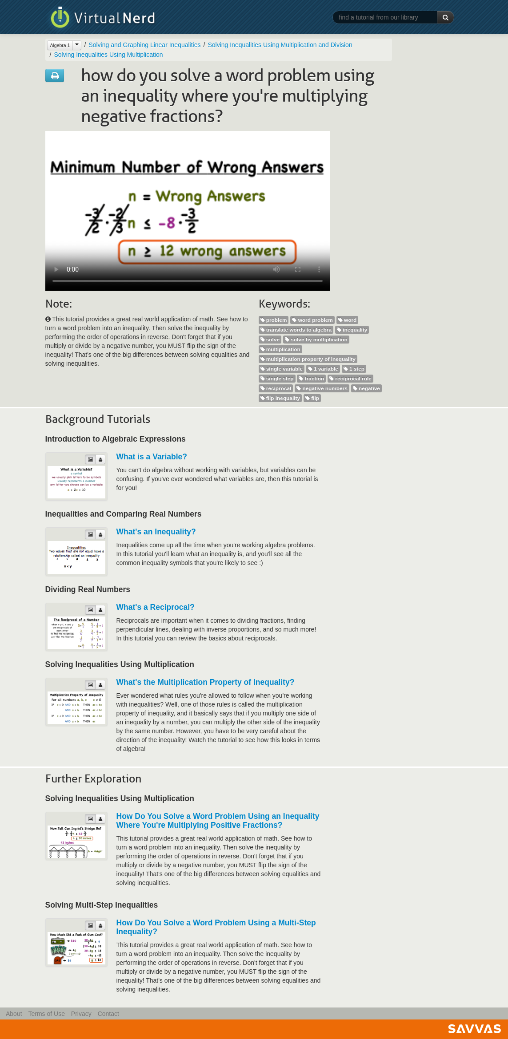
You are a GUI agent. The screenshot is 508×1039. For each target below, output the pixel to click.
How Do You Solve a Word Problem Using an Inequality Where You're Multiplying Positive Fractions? (218, 821)
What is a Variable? (152, 456)
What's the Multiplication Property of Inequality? (205, 682)
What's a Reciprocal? (155, 607)
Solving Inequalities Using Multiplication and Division (280, 44)
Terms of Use (46, 1013)
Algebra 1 (60, 45)
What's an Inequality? (156, 531)
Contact (108, 1013)
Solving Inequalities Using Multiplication (108, 54)
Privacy (81, 1013)
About (14, 1013)
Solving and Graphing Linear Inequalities (144, 44)
